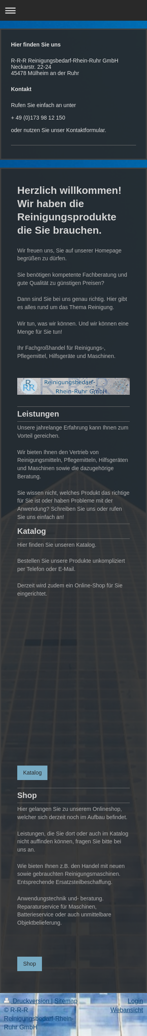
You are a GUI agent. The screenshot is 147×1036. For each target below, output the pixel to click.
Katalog (32, 772)
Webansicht (127, 1010)
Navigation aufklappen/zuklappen (73, 10)
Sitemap (66, 1001)
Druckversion (27, 1001)
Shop (29, 964)
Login (135, 1001)
